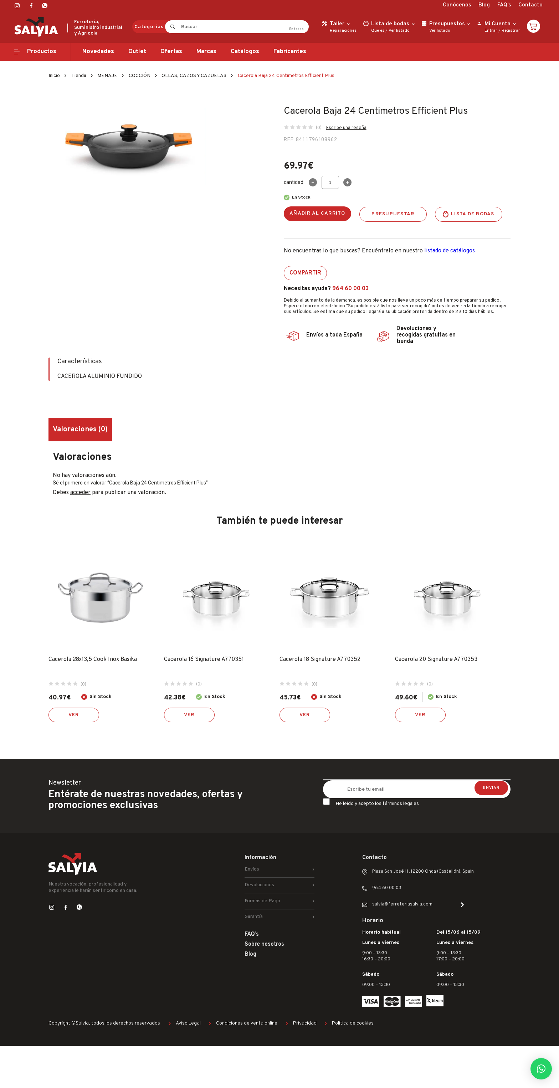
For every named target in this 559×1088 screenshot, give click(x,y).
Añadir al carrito (317, 213)
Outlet (137, 52)
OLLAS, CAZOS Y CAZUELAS (193, 76)
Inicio (54, 76)
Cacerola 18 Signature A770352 (320, 659)
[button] (541, 1068)
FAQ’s (504, 5)
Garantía (254, 917)
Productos (41, 52)
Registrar (511, 30)
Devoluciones (259, 885)
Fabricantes (289, 52)
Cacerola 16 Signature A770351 (204, 659)
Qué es (377, 30)
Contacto (530, 5)
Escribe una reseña (346, 128)
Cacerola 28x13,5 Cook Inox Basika (92, 659)
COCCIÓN (139, 76)
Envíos (252, 869)
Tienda (78, 76)
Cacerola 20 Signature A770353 (436, 659)
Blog (484, 5)
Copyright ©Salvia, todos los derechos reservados (104, 1023)
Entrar (490, 30)
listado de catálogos (449, 251)
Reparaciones (343, 30)
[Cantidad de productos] (330, 182)
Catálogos (245, 52)
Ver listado (399, 30)
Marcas (206, 52)
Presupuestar (392, 214)
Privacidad (305, 1023)
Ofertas (171, 52)
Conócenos (457, 5)
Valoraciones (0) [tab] (80, 429)
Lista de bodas (472, 214)
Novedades (98, 52)
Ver (73, 715)
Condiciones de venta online (246, 1023)
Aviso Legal (188, 1023)
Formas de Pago (262, 901)
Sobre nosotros (264, 944)
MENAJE (107, 76)
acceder (80, 492)
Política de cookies (353, 1023)
